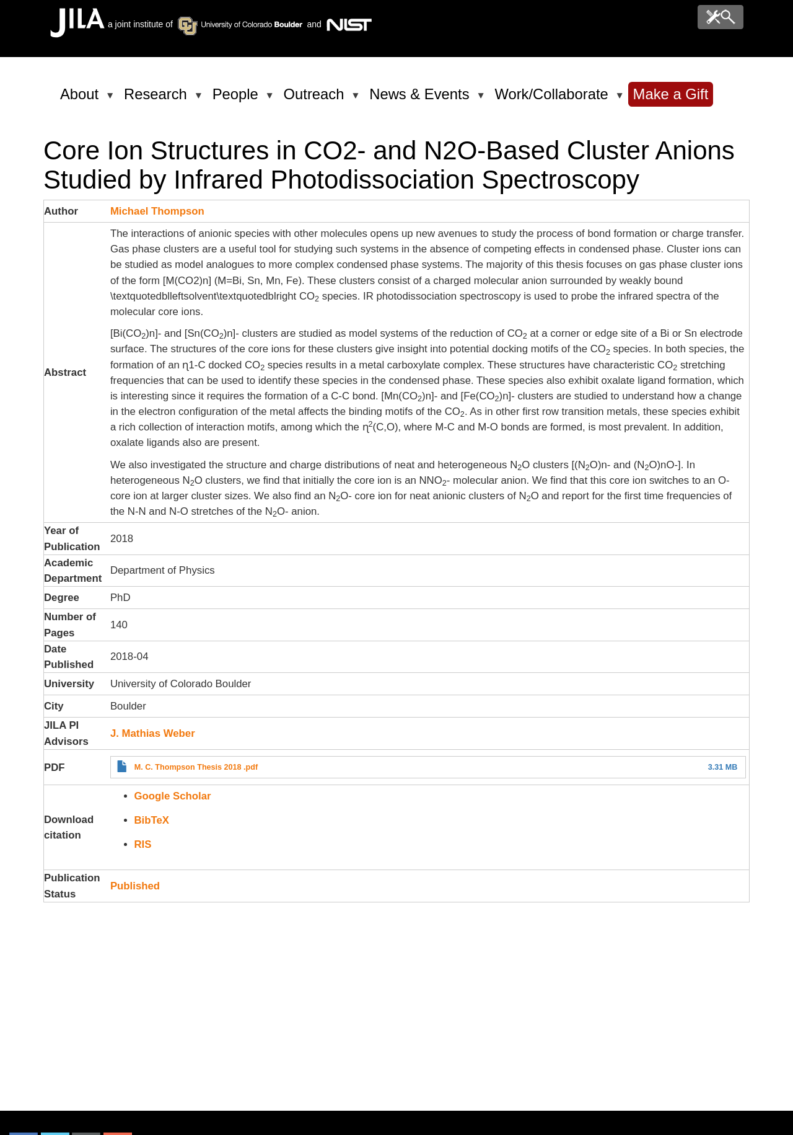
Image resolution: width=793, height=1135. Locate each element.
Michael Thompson (157, 211)
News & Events (421, 99)
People (237, 99)
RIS (143, 844)
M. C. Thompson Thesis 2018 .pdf (196, 767)
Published (135, 886)
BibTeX (152, 820)
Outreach (316, 99)
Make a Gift (671, 94)
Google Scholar (172, 796)
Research (157, 99)
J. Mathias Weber (152, 733)
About (81, 99)
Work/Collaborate (553, 99)
